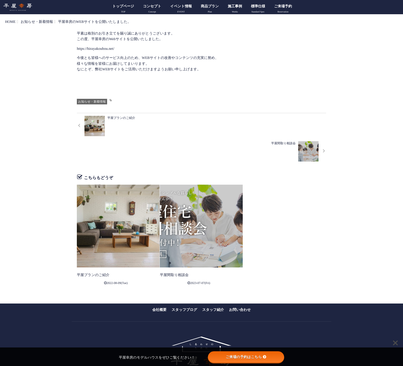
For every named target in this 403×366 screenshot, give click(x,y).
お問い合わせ (240, 283)
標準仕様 (258, 9)
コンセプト (152, 9)
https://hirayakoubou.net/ (94, 49)
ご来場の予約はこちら (246, 357)
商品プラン (210, 9)
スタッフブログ (184, 283)
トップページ (123, 9)
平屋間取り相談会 (172, 249)
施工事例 (235, 9)
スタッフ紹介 (213, 283)
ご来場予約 (283, 9)
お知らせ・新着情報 (92, 101)
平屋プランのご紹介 (91, 249)
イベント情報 (181, 9)
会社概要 (159, 283)
